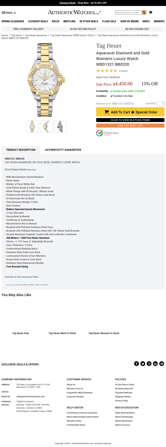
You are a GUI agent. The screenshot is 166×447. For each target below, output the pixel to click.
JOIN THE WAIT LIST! (130, 125)
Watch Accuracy (122, 425)
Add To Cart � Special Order (134, 112)
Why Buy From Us (75, 388)
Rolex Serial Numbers (125, 413)
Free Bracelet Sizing (17, 266)
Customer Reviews (75, 396)
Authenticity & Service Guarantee (82, 413)
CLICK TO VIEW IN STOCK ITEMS (130, 120)
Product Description (20, 149)
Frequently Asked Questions (80, 392)
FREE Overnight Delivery (28, 29)
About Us (71, 384)
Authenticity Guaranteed (63, 149)
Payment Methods (123, 392)
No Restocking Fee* (137, 29)
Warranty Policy (74, 421)
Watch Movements (123, 421)
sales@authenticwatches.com (30, 396)
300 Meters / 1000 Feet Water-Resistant (27, 237)
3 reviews (123, 70)
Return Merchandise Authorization (83, 417)
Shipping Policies (123, 396)
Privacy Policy (121, 400)
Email (9, 12)
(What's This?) (31, 170)
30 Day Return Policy (124, 384)
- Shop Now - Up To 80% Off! (83, 2)
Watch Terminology (124, 417)
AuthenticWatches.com (77, 12)
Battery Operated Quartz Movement (25, 209)
